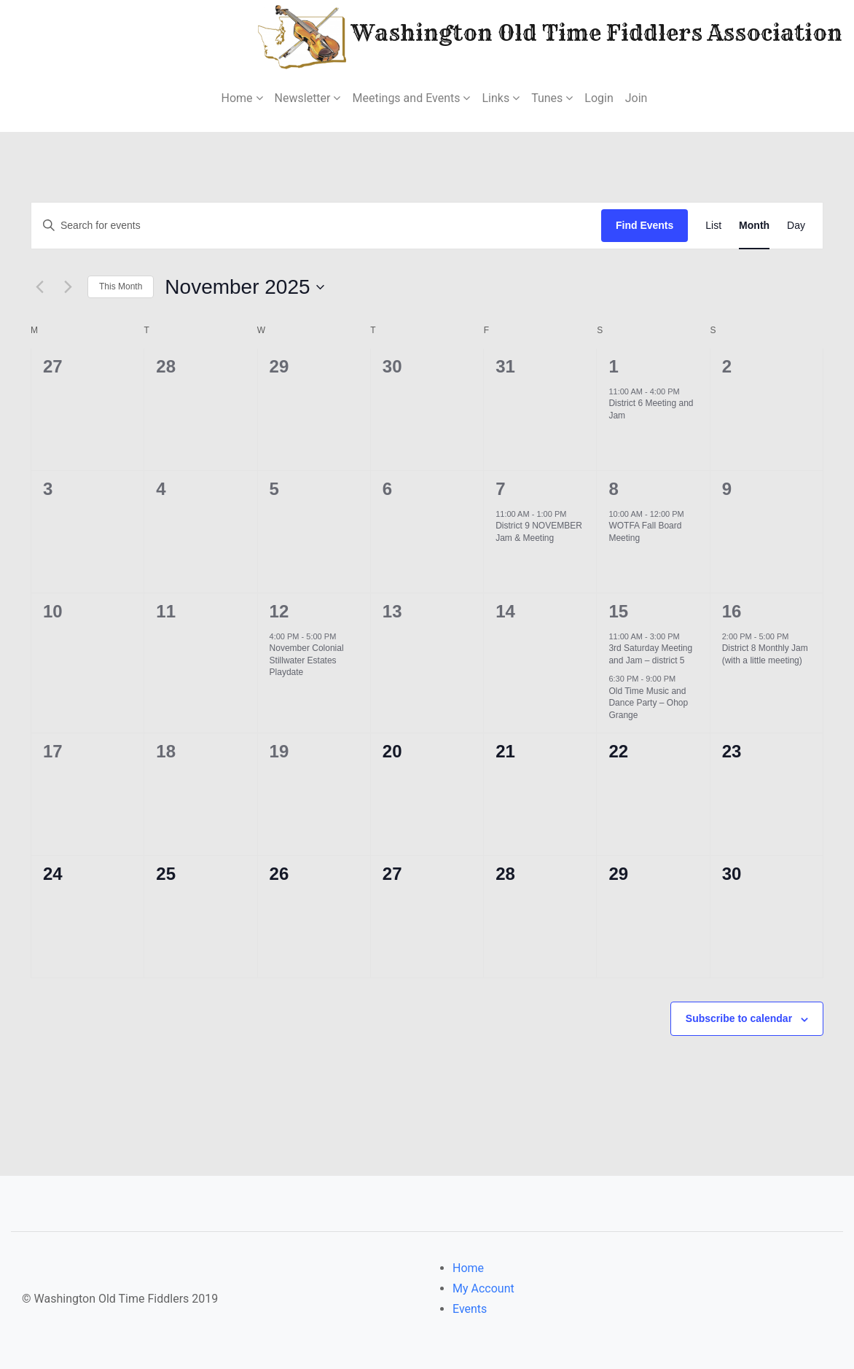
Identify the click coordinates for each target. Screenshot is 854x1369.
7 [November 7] (500, 489)
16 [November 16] (732, 611)
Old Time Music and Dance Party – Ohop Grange (648, 703)
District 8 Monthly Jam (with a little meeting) (765, 654)
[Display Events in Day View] (796, 226)
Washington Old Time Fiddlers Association (506, 35)
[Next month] (68, 287)
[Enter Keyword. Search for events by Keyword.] (316, 226)
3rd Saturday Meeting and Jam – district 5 (650, 654)
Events (470, 1309)
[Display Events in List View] (713, 226)
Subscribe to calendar (739, 1018)
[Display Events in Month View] (754, 226)
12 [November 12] (279, 611)
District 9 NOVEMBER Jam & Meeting (538, 531)
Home (468, 1268)
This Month (120, 286)
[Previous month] (39, 287)
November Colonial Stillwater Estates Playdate (307, 660)
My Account (483, 1288)
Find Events (644, 225)
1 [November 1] (613, 366)
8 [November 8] (613, 489)
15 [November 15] (618, 611)
